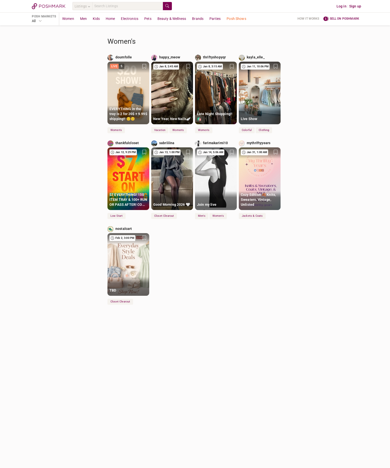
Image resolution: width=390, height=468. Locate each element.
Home (110, 19)
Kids (96, 19)
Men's (201, 215)
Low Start (116, 215)
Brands (197, 19)
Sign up (355, 6)
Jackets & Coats (252, 215)
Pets (147, 19)
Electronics (129, 19)
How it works (308, 18)
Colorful (247, 130)
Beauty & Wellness (171, 19)
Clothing (264, 130)
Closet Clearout (164, 215)
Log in (341, 6)
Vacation (159, 130)
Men (83, 19)
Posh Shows (236, 19)
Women (68, 19)
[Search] (127, 6)
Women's (116, 130)
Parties (215, 19)
